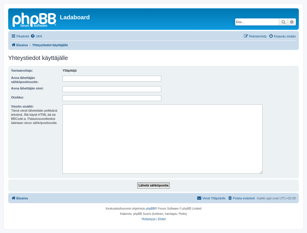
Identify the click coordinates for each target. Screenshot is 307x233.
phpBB (150, 208)
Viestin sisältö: (22, 106)
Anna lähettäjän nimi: (27, 88)
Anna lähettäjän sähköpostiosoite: (25, 80)
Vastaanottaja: (22, 70)
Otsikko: (17, 97)
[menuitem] (36, 36)
